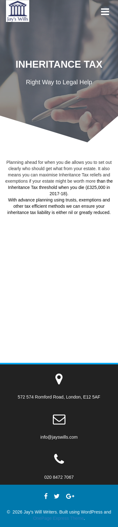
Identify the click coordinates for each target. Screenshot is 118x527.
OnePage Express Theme (58, 518)
